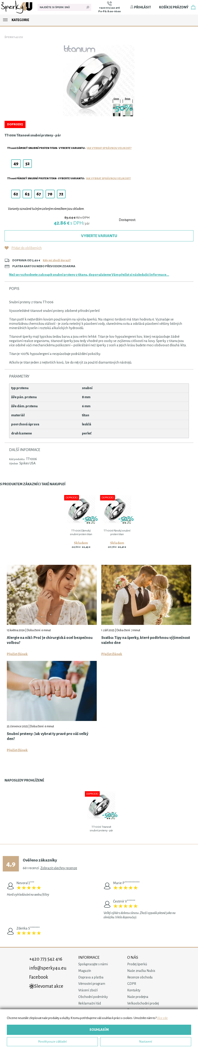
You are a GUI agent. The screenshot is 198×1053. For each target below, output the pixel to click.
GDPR (131, 983)
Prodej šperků (137, 964)
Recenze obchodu (139, 977)
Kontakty (133, 990)
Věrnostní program (91, 983)
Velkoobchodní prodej (143, 1003)
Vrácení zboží (88, 990)
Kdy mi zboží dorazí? (57, 260)
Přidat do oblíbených (26, 248)
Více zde (162, 1018)
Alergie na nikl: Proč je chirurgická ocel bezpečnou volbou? (50, 640)
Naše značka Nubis (141, 971)
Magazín (84, 971)
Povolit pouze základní (52, 1041)
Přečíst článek (17, 654)
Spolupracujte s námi (93, 964)
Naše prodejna (137, 997)
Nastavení (145, 1041)
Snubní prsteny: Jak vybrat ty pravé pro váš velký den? (47, 736)
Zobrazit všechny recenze (58, 868)
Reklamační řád (89, 1003)
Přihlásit (140, 7)
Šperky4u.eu (14, 37)
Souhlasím (99, 1029)
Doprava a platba (91, 977)
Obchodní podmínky (93, 997)
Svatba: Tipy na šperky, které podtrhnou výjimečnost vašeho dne (145, 640)
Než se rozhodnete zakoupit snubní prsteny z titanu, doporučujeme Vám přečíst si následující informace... (89, 275)
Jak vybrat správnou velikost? (109, 148)
